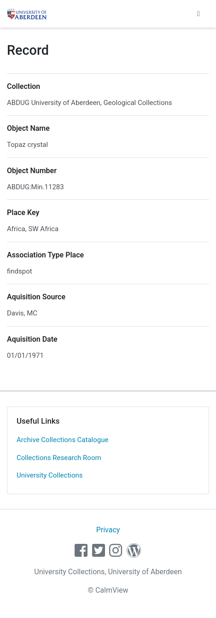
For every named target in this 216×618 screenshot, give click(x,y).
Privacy (108, 529)
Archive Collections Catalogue (62, 440)
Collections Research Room (59, 458)
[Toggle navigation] (198, 14)
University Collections (50, 475)
